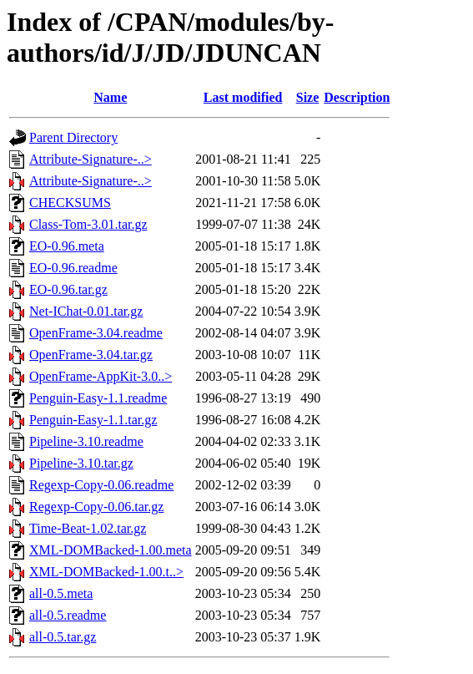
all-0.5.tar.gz (62, 637)
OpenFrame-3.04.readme (96, 333)
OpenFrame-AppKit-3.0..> (100, 376)
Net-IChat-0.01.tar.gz (86, 311)
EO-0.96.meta (66, 246)
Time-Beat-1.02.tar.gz (87, 528)
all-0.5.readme (67, 615)
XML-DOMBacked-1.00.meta (110, 550)
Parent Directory (73, 137)
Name (110, 97)
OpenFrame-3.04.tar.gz (91, 354)
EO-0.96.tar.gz (68, 289)
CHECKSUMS (70, 202)
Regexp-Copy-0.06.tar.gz (96, 506)
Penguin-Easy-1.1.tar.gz (93, 420)
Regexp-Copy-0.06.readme (101, 485)
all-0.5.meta (61, 593)
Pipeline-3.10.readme (86, 441)
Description (357, 97)
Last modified (243, 97)
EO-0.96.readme (73, 268)
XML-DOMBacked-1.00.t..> (106, 572)
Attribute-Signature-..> (90, 159)
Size (308, 97)
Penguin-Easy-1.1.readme (98, 398)
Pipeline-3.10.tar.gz (81, 463)
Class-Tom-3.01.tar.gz (88, 224)
